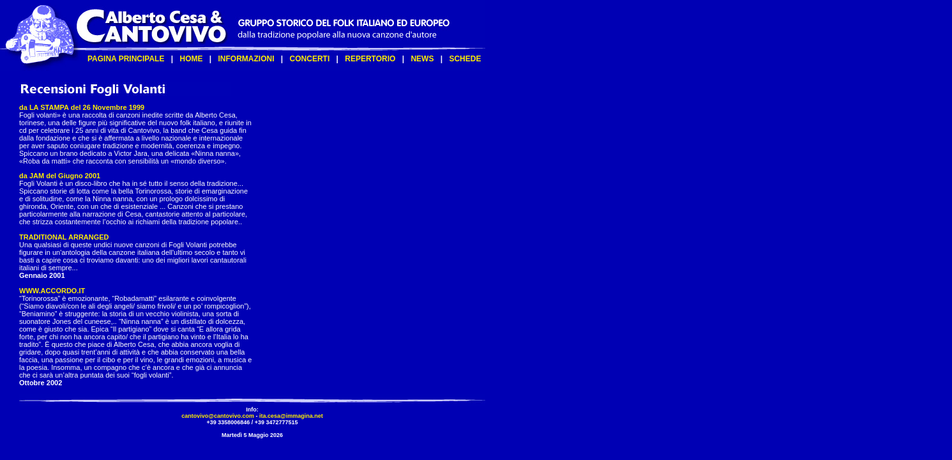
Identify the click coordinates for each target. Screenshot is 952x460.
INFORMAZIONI (246, 58)
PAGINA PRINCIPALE (125, 58)
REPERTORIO (370, 58)
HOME (190, 58)
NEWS (422, 58)
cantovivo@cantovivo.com (217, 416)
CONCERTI (310, 58)
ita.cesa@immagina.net (291, 416)
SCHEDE (465, 58)
